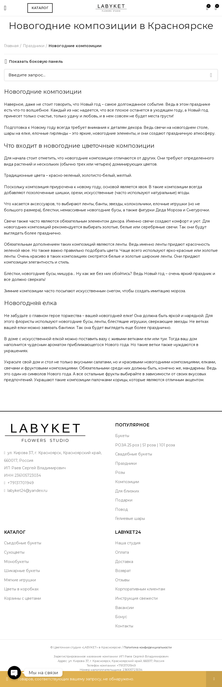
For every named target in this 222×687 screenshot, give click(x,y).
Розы (120, 472)
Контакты (124, 626)
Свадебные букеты (133, 454)
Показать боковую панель (36, 61)
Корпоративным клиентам (140, 589)
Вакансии (124, 607)
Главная (11, 45)
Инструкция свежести (136, 598)
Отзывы (122, 580)
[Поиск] (111, 75)
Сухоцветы (14, 552)
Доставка (124, 561)
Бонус (121, 616)
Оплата (122, 552)
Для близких (127, 491)
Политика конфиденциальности (148, 647)
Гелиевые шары (130, 518)
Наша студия (127, 543)
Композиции (127, 481)
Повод (121, 509)
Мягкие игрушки (20, 580)
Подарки (123, 500)
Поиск (210, 75)
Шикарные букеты (22, 570)
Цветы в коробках (21, 589)
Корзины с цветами (22, 598)
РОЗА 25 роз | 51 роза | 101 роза (145, 445)
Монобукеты (16, 561)
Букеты (122, 435)
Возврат (123, 570)
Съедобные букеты (22, 543)
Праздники (33, 45)
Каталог (40, 8)
